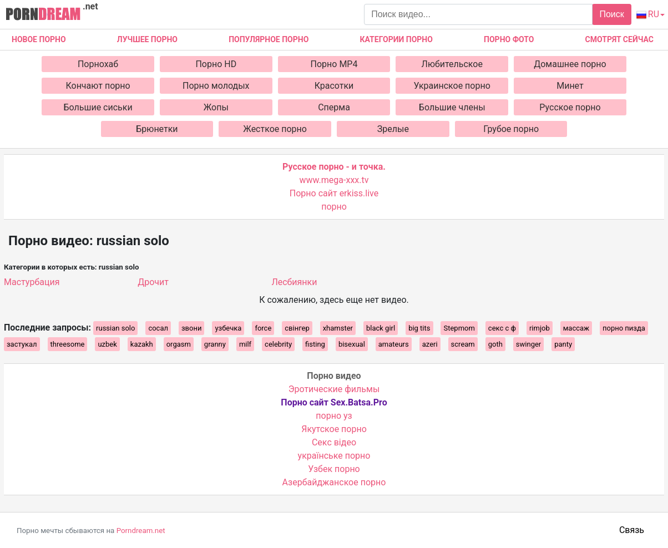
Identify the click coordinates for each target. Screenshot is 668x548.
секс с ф (502, 328)
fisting (315, 344)
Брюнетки (157, 129)
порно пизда (624, 328)
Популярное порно (268, 39)
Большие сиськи (97, 107)
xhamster (338, 328)
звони (191, 328)
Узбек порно (334, 469)
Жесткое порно (275, 129)
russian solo (115, 328)
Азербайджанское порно (334, 482)
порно (334, 206)
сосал (158, 328)
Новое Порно (39, 39)
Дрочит (153, 282)
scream (463, 344)
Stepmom (458, 328)
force (263, 328)
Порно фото (509, 39)
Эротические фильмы (334, 389)
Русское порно (569, 107)
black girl (380, 328)
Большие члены (452, 107)
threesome (67, 344)
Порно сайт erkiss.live (334, 193)
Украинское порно (452, 85)
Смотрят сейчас (619, 39)
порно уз (334, 415)
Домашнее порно (570, 64)
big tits (419, 328)
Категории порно (396, 39)
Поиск (611, 14)
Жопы (216, 107)
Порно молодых (216, 85)
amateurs (393, 344)
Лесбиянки (294, 282)
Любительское (452, 64)
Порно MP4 (334, 64)
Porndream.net (141, 530)
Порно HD (215, 64)
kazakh (141, 344)
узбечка (228, 328)
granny (215, 344)
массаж (576, 328)
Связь (631, 530)
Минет (570, 85)
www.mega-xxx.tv (334, 180)
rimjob (539, 328)
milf (245, 344)
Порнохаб (98, 64)
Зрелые (393, 129)
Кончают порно (97, 85)
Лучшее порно (147, 39)
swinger (528, 344)
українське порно (334, 455)
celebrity (278, 344)
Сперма (334, 107)
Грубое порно (511, 129)
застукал (22, 344)
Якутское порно (334, 429)
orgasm (178, 344)
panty (563, 344)
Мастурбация (31, 282)
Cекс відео (334, 442)
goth (495, 344)
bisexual (351, 344)
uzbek (107, 344)
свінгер (297, 328)
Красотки (334, 85)
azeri (430, 344)
